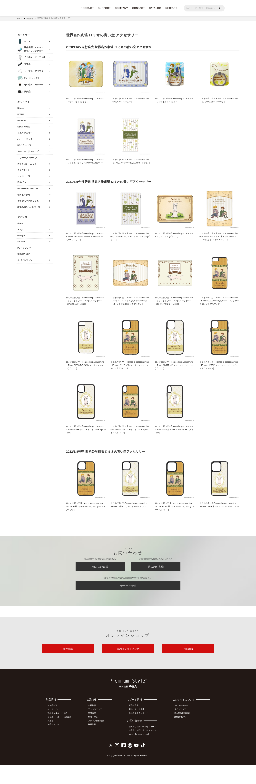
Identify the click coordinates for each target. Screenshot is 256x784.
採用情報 (94, 744)
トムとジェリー (24, 132)
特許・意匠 (95, 737)
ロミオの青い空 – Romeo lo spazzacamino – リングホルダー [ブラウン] (219, 101)
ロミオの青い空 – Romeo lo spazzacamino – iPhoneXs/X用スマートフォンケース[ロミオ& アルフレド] (129, 445)
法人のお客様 (156, 583)
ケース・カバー (55, 729)
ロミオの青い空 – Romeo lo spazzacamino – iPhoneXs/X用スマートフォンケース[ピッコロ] (174, 445)
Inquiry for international (140, 754)
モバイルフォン (24, 259)
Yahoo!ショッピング (128, 668)
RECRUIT (171, 8)
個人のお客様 (100, 583)
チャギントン (23, 169)
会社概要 (94, 726)
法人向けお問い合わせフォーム (144, 750)
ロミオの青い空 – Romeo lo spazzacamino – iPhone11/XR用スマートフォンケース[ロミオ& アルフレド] (219, 380)
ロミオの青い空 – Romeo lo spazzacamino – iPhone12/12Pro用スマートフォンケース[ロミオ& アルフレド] (130, 380)
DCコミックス (24, 144)
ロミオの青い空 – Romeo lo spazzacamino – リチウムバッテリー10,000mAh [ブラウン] (128, 166)
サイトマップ (181, 729)
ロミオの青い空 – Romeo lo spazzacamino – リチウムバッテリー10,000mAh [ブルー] (83, 166)
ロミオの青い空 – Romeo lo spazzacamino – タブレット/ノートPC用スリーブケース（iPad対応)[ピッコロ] (85, 312)
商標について (181, 737)
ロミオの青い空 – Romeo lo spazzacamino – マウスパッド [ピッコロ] (174, 242)
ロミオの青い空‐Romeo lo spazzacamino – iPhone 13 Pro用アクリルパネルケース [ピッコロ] (219, 522)
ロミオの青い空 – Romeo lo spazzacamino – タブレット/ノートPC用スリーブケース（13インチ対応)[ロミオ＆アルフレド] (130, 313)
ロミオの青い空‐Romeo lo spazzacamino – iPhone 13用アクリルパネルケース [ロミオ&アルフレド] (85, 522)
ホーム (19, 18)
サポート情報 (128, 603)
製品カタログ (54, 744)
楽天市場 (68, 668)
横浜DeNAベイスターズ (28, 206)
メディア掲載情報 (98, 740)
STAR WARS (23, 125)
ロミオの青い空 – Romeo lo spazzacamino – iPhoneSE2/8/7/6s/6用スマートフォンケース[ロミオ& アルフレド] (219, 312)
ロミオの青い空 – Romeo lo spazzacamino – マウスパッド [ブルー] (128, 100)
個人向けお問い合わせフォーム (144, 746)
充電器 (51, 740)
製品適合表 (135, 726)
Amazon (188, 668)
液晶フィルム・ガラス (58, 733)
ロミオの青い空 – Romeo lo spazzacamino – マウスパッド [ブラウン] (85, 100)
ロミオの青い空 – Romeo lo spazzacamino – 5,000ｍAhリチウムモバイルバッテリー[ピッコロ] (129, 243)
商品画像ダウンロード (140, 733)
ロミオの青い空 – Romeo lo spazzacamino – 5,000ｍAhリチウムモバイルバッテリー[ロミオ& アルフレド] (85, 243)
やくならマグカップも (28, 200)
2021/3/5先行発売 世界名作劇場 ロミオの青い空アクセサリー (111, 188)
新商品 (27, 90)
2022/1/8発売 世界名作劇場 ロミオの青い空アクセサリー (107, 467)
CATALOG (155, 8)
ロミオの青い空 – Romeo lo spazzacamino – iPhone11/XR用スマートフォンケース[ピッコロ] (85, 445)
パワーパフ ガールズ (27, 156)
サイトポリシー (182, 726)
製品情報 (29, 18)
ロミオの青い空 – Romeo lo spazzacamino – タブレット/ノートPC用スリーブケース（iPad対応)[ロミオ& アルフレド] (219, 245)
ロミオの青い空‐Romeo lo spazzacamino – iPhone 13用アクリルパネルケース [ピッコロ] (129, 522)
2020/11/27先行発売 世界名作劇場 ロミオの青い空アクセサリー (113, 46)
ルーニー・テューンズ (28, 150)
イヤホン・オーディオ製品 (60, 737)
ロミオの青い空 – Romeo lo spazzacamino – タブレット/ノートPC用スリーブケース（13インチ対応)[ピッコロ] (174, 313)
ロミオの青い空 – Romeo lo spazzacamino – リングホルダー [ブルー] (174, 100)
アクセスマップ (97, 729)
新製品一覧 (53, 726)
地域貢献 (94, 733)
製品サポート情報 (138, 729)
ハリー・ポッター (25, 138)
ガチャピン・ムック (27, 163)
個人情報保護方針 (183, 733)
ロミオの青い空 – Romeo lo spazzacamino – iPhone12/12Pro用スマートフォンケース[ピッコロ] (175, 380)
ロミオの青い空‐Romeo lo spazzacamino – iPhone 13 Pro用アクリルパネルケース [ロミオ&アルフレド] (174, 522)
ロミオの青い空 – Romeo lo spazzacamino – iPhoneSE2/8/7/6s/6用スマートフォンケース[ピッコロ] (85, 380)
